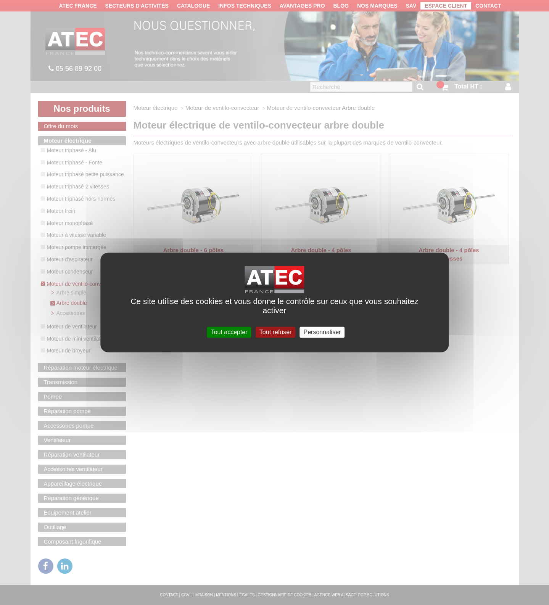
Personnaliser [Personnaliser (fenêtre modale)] (322, 332)
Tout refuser (275, 332)
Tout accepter (229, 332)
